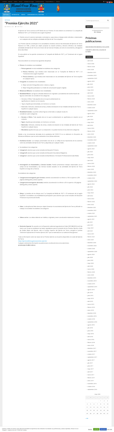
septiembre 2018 (92, 322)
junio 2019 (90, 295)
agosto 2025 (91, 81)
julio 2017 (90, 363)
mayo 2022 (90, 193)
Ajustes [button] (90, 429)
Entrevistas (15, 14)
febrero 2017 (91, 377)
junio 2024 (90, 119)
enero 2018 (90, 345)
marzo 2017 (90, 375)
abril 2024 (90, 125)
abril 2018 (90, 336)
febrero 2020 (91, 272)
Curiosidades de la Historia (35, 14)
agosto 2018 (91, 325)
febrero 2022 (91, 201)
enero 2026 (90, 69)
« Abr (87, 418)
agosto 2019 (91, 289)
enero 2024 (90, 134)
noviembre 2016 (92, 383)
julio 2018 (90, 328)
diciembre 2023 (91, 137)
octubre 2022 (91, 178)
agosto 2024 (91, 113)
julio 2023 (90, 151)
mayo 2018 (90, 333)
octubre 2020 (91, 248)
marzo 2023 (90, 163)
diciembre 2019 (91, 278)
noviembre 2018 (92, 316)
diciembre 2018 (91, 313)
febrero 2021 (91, 237)
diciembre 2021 (91, 207)
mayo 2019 (90, 298)
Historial (10, 1)
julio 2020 (90, 257)
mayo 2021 (90, 228)
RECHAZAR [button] (103, 429)
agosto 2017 (91, 360)
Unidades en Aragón (29, 1)
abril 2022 (90, 195)
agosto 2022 (91, 184)
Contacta (4, 1)
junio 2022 (90, 190)
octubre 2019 (91, 283)
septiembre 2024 (92, 110)
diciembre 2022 (91, 172)
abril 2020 (90, 266)
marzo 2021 (90, 234)
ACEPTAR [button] (96, 429)
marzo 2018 (90, 339)
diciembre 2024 (91, 104)
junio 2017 (90, 366)
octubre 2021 (91, 213)
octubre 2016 (91, 386)
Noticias (6, 14)
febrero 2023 (91, 166)
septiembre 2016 (92, 389)
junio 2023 (90, 154)
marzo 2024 (90, 128)
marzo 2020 (90, 269)
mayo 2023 (90, 157)
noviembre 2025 (92, 75)
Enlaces (58, 1)
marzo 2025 (90, 96)
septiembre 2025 (92, 78)
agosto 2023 (91, 148)
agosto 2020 (91, 254)
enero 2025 (90, 102)
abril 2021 (90, 231)
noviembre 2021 (92, 210)
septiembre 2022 (92, 181)
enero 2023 (90, 169)
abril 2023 (90, 160)
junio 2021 (90, 225)
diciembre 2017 (91, 348)
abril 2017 (90, 372)
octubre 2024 (91, 107)
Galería (15, 1)
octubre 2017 (91, 354)
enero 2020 (90, 275)
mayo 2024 (90, 122)
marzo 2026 (90, 63)
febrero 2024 (91, 131)
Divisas (20, 1)
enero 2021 (90, 239)
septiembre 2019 (92, 286)
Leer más (109, 429)
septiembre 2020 (92, 251)
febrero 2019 (91, 307)
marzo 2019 (90, 304)
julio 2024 (90, 116)
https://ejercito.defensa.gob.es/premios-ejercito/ (32, 241)
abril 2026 (90, 60)
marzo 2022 (90, 198)
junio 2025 (90, 87)
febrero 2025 (91, 99)
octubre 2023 (91, 143)
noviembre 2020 (92, 245)
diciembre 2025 (91, 72)
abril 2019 (90, 301)
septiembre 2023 (92, 146)
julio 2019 (90, 292)
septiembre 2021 (92, 216)
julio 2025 (90, 84)
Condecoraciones (39, 1)
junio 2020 (90, 260)
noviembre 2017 (92, 351)
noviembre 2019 (92, 281)
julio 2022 (90, 187)
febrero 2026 (91, 66)
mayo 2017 (90, 369)
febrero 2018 (91, 342)
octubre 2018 (91, 319)
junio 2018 (90, 330)
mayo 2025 (90, 90)
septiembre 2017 (92, 357)
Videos (23, 14)
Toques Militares (50, 1)
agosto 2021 (91, 219)
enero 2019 (90, 310)
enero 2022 (90, 204)
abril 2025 (90, 93)
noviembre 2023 (92, 140)
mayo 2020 (90, 263)
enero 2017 (90, 380)
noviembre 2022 (92, 175)
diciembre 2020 (91, 242)
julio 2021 (90, 222)
